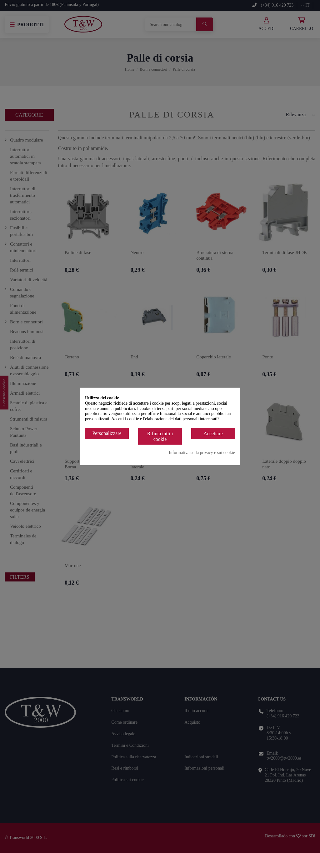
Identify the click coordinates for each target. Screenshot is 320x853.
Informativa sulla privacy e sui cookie (202, 452)
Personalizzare (106, 433)
